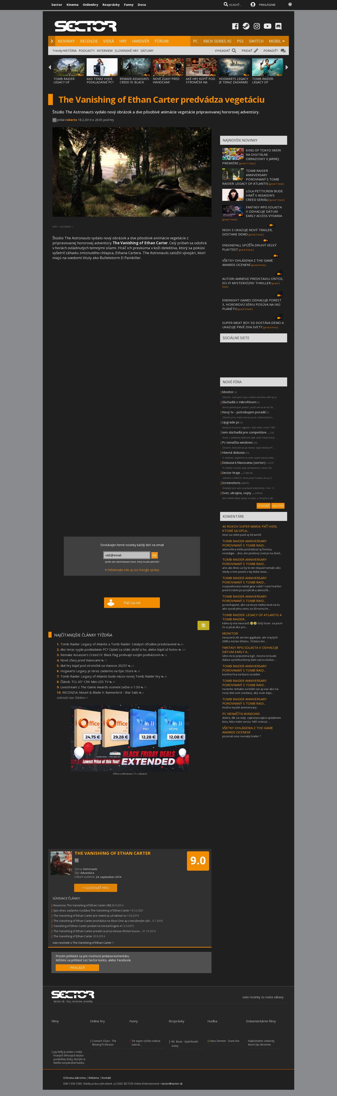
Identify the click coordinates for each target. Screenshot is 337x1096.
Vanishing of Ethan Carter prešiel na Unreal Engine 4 (87, 926)
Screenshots (231, 483)
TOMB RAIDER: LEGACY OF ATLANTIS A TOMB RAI (67, 84)
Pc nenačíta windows (237, 442)
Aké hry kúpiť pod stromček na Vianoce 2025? (97, 665)
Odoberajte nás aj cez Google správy (133, 570)
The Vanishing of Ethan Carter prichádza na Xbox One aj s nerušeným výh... (103, 921)
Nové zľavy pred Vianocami (83, 660)
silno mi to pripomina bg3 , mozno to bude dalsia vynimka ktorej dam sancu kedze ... (249, 658)
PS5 (240, 41)
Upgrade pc (230, 422)
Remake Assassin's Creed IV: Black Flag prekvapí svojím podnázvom (113, 655)
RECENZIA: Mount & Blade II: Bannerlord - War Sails (103, 692)
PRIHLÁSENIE (267, 5)
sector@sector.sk (171, 1083)
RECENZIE (89, 41)
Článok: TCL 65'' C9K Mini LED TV (87, 681)
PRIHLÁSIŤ (77, 968)
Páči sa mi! (132, 602)
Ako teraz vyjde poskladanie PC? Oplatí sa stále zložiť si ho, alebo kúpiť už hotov (123, 649)
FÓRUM (161, 41)
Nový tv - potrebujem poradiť (244, 412)
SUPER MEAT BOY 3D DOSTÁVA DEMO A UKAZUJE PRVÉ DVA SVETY (253, 325)
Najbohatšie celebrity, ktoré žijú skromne (261, 1042)
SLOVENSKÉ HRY (126, 51)
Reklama (94, 1078)
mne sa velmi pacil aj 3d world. (242, 535)
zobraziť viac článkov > (72, 698)
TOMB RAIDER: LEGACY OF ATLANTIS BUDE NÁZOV (264, 84)
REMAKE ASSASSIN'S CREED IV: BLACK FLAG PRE (134, 82)
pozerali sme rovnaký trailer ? (241, 736)
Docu (142, 4)
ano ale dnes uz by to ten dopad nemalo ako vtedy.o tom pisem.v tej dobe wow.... (251, 570)
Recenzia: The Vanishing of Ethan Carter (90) (82, 905)
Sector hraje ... (232, 472)
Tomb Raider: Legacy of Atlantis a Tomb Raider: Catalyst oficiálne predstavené (121, 644)
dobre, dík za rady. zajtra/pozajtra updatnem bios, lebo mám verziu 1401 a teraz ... (251, 720)
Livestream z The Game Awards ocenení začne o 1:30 (103, 687)
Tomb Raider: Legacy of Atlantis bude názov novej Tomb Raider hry (113, 676)
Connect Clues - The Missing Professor (104, 1042)
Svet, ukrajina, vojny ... (238, 493)
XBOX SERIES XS (217, 41)
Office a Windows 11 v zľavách (130, 773)
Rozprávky (111, 4)
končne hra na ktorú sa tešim (241, 674)
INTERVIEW (105, 51)
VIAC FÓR (277, 506)
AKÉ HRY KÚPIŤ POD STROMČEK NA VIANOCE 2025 (200, 82)
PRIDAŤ (247, 51)
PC (195, 41)
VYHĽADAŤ (222, 51)
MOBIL (275, 41)
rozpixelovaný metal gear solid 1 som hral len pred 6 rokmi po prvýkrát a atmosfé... (251, 588)
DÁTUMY (147, 51)
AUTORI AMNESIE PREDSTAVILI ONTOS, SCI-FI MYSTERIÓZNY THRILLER (252, 280)
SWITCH (256, 41)
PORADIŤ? (270, 51)
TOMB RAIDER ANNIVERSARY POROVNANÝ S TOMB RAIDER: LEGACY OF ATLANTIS (250, 177)
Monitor (228, 392)
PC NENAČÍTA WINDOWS (241, 713)
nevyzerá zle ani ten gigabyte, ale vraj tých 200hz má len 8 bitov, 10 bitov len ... (250, 639)
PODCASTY (87, 51)
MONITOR (230, 633)
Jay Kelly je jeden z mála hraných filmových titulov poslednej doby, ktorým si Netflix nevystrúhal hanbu (69, 1057)
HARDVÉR (140, 41)
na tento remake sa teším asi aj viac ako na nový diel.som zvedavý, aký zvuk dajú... (250, 691)
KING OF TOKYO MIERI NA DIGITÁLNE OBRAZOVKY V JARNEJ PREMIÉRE (251, 156)
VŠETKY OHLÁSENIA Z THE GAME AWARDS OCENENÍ (247, 262)
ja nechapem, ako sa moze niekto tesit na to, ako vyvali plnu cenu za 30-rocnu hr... (251, 607)
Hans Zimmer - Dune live (224, 1041)
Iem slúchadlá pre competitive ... (245, 432)
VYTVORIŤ (264, 506)
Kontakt (106, 1078)
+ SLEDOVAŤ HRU (95, 887)
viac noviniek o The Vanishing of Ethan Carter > (83, 943)
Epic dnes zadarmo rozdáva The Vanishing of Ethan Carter (92, 910)
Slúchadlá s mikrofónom (239, 402)
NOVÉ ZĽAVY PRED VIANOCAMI (166, 80)
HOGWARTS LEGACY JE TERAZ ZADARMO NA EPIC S (233, 82)
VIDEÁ (108, 41)
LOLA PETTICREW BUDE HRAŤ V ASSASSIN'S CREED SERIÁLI (264, 195)
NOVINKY (66, 41)
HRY (123, 41)
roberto (71, 120)
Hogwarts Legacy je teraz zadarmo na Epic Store (100, 671)
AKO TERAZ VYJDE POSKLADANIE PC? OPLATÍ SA (100, 82)
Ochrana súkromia (74, 1078)
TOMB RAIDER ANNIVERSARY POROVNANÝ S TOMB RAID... (244, 543)
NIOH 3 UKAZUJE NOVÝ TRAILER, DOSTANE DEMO (247, 232)
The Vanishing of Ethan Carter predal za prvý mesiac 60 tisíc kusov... (98, 931)
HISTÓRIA (70, 51)
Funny (128, 4)
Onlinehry (90, 4)
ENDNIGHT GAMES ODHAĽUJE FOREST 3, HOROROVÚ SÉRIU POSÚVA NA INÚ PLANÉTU (251, 304)
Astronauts (90, 869)
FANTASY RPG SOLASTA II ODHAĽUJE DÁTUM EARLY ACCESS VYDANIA (264, 211)
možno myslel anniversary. (239, 707)
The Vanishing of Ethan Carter (73, 936)
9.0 (198, 860)
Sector (56, 4)
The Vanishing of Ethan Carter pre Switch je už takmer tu (90, 915)
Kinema (72, 4)
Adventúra (87, 873)
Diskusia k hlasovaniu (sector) (243, 462)
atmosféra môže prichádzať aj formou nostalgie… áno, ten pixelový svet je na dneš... (252, 551)
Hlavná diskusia (233, 452)
